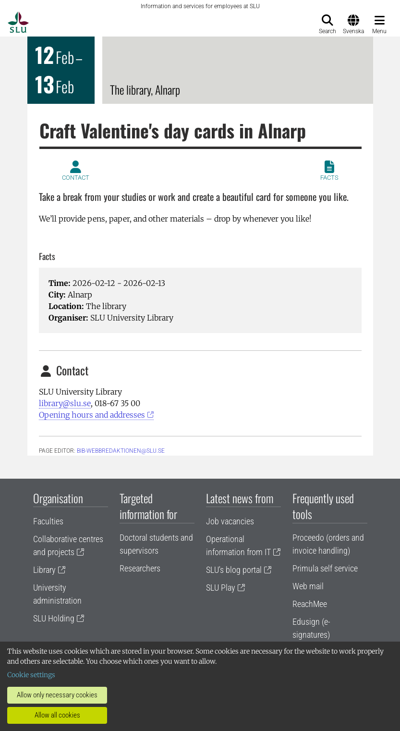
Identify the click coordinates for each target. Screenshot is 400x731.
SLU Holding (53, 618)
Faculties (48, 521)
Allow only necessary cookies (57, 695)
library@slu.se (65, 403)
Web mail (308, 586)
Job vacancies (230, 521)
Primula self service (325, 568)
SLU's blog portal (234, 570)
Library (44, 570)
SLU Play (220, 587)
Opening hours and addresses (92, 415)
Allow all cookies (57, 715)
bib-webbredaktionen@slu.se (121, 450)
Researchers (140, 568)
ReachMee (309, 604)
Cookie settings (31, 674)
